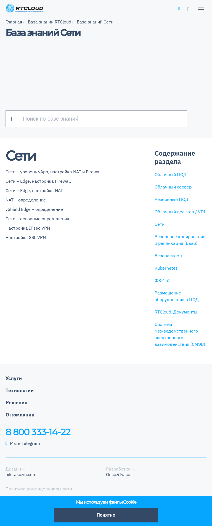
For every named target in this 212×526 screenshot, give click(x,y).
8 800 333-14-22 (38, 432)
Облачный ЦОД (171, 174)
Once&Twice (118, 474)
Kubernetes (166, 268)
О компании (20, 415)
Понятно (106, 515)
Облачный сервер (173, 187)
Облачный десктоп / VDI (180, 211)
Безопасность (169, 255)
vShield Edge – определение (34, 209)
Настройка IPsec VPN (28, 228)
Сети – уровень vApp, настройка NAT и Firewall (54, 171)
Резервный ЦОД (172, 199)
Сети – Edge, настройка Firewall (38, 181)
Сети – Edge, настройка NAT (34, 190)
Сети (160, 224)
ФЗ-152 (163, 280)
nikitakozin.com (21, 474)
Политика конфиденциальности (39, 489)
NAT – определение (26, 200)
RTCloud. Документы (176, 312)
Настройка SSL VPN (26, 237)
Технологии (20, 390)
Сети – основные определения (37, 218)
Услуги (14, 378)
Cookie (129, 502)
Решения (17, 403)
